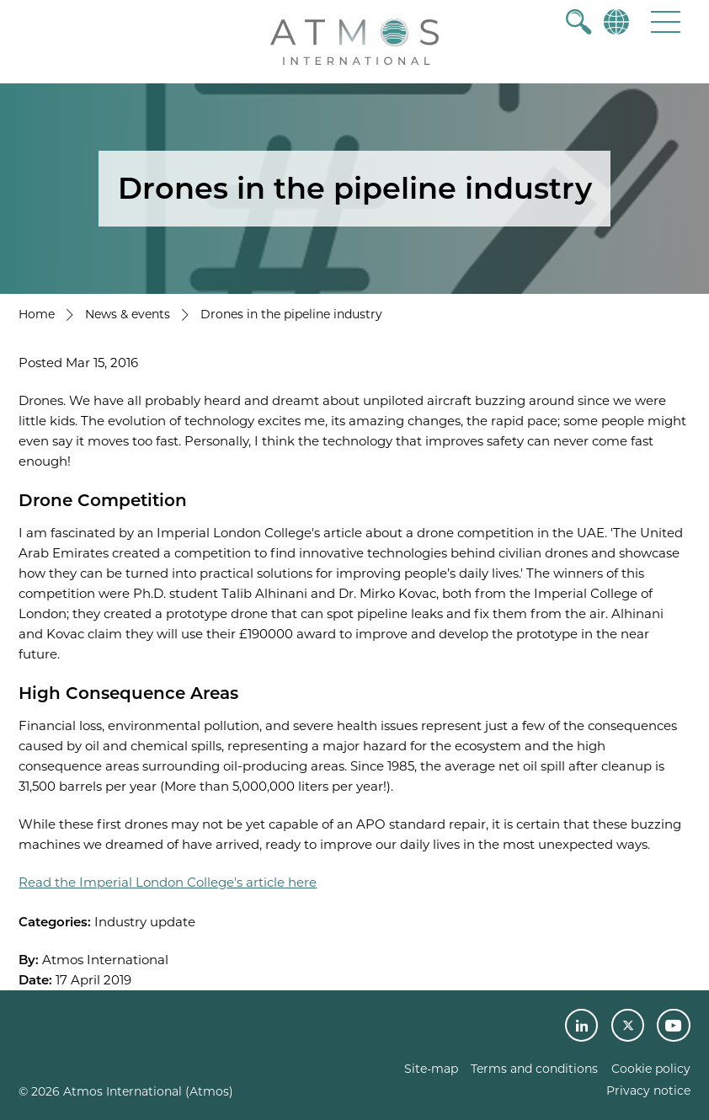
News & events (127, 314)
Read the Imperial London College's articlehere (168, 882)
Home (37, 314)
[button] (666, 21)
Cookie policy (650, 1068)
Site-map (431, 1068)
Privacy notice (648, 1090)
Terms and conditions (534, 1068)
